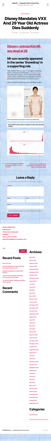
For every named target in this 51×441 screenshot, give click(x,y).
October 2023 (33, 354)
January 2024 (33, 345)
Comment (9, 193)
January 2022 (33, 398)
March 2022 (32, 392)
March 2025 (32, 303)
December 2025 (33, 276)
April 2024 (32, 336)
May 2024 (32, 333)
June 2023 (32, 366)
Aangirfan (6, 241)
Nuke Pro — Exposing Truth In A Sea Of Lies (18, 437)
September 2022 (34, 374)
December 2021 (33, 401)
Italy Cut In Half (7, 270)
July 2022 (32, 380)
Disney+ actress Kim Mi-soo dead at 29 (25, 51)
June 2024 (32, 330)
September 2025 (34, 285)
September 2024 (34, 321)
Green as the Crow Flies (11, 244)
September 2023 (34, 357)
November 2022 (33, 369)
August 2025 (32, 288)
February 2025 (33, 306)
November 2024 (33, 315)
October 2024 (33, 318)
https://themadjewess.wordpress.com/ (16, 246)
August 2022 (32, 377)
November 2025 (33, 279)
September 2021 (33, 410)
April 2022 (32, 389)
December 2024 (33, 312)
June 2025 (32, 294)
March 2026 (32, 267)
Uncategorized (25, 14)
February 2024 (33, 342)
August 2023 (32, 360)
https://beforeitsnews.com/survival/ (38, 426)
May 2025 (32, 297)
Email (27, 205)
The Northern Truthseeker (12, 239)
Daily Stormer (7, 237)
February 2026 (33, 270)
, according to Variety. (35, 78)
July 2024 (32, 327)
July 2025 (32, 291)
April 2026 (32, 264)
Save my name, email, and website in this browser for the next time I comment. (25, 218)
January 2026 (33, 273)
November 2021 (33, 404)
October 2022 (33, 372)
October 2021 (33, 407)
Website (9, 211)
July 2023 (32, 363)
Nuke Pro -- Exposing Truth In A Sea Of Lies (25, 3)
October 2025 (33, 282)
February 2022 (33, 395)
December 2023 (33, 348)
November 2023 (33, 351)
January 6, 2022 (25, 33)
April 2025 (32, 300)
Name (9, 205)
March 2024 (32, 339)
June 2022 (32, 383)
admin (16, 33)
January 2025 (33, 309)
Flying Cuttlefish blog (10, 234)
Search (4, 255)
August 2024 (32, 324)
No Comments (36, 33)
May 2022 (32, 386)
